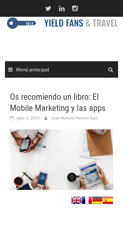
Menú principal (32, 69)
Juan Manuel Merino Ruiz (74, 118)
